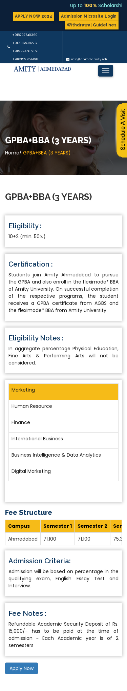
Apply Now (21, 668)
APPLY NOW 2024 (33, 16)
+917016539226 (24, 43)
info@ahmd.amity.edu (89, 59)
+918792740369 (25, 35)
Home (12, 152)
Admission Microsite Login (89, 16)
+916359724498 (25, 59)
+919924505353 (25, 51)
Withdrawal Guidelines (92, 25)
